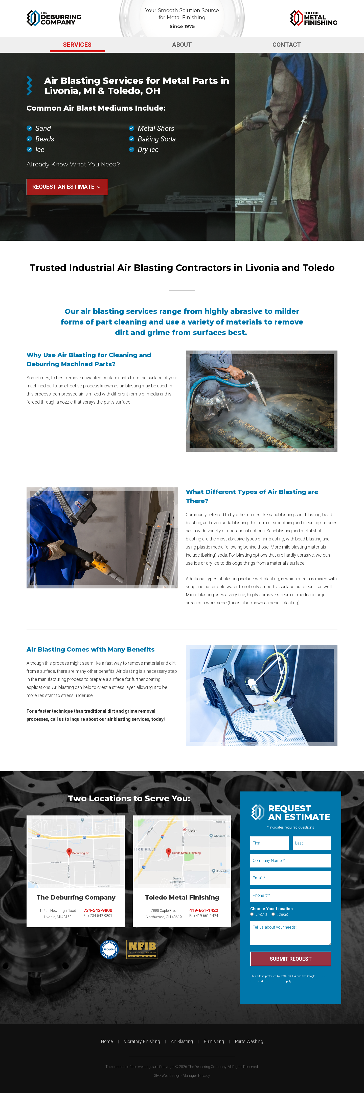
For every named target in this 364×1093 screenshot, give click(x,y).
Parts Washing (249, 1041)
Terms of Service (274, 981)
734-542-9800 (97, 910)
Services (77, 44)
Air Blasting (182, 1041)
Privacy (204, 1076)
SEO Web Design (167, 1076)
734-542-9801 (101, 916)
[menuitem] (77, 45)
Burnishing (214, 1041)
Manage (189, 1076)
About (182, 44)
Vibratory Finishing (142, 1041)
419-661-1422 (203, 910)
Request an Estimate (67, 186)
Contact (286, 44)
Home (107, 1041)
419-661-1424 (207, 916)
